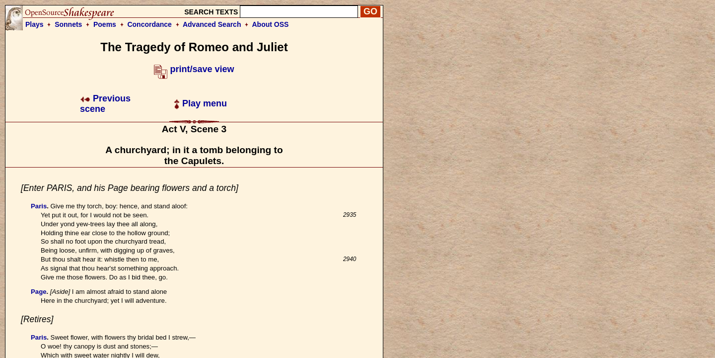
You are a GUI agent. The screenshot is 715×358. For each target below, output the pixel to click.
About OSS (270, 24)
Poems (104, 24)
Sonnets (68, 24)
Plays (34, 24)
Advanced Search (212, 24)
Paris (39, 206)
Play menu (200, 103)
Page (39, 291)
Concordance (149, 24)
